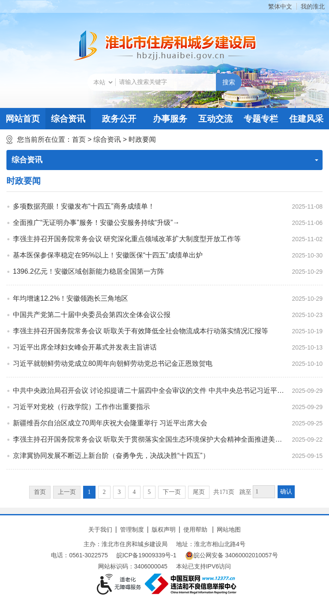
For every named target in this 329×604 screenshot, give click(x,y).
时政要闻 (142, 139)
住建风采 (306, 118)
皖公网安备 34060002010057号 (231, 555)
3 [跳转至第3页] (119, 492)
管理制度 (132, 529)
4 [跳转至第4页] (134, 492)
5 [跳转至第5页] (149, 492)
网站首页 (23, 118)
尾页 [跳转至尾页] (199, 492)
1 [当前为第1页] (89, 492)
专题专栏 (261, 118)
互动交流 (215, 118)
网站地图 (229, 529)
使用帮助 (195, 529)
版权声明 (164, 529)
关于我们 (100, 529)
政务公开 (119, 118)
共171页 (223, 492)
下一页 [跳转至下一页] (172, 492)
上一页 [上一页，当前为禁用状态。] (67, 492)
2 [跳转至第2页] (104, 492)
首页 (79, 139)
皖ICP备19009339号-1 (146, 555)
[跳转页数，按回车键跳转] (264, 491)
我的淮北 (313, 6)
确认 (286, 491)
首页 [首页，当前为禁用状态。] (40, 492)
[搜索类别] (103, 82)
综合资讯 (68, 118)
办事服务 (170, 118)
